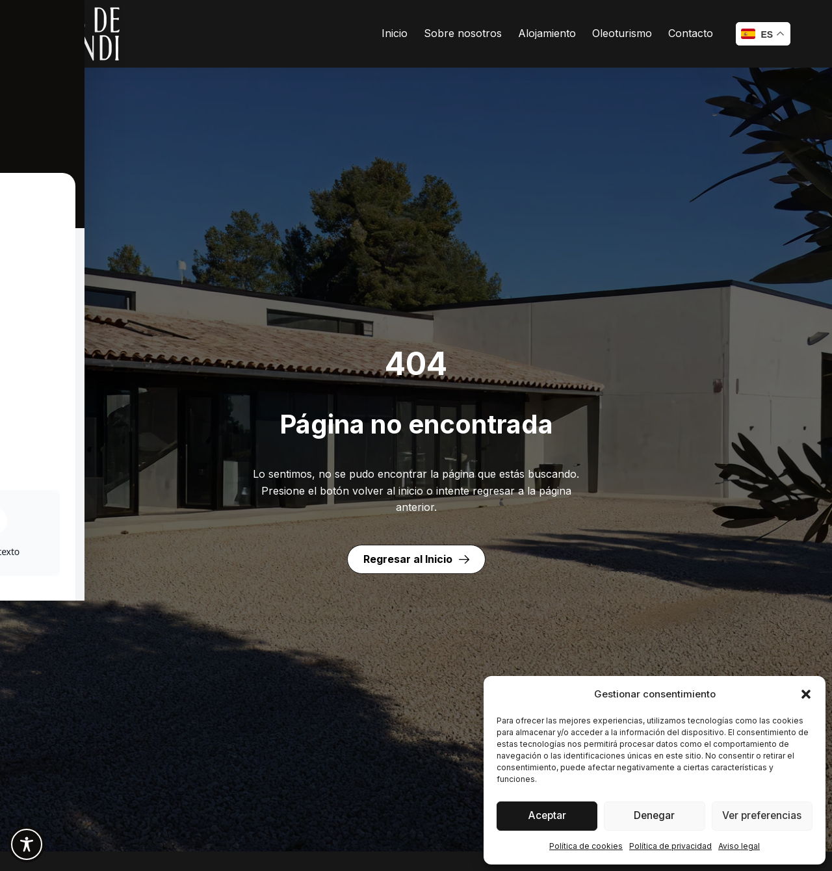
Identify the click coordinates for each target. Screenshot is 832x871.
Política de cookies (586, 846)
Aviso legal (739, 846)
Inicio (395, 33)
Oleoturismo (622, 33)
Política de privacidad (670, 846)
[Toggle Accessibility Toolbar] (27, 844)
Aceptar (547, 816)
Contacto (690, 33)
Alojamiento (547, 33)
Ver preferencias (761, 816)
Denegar (654, 816)
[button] (806, 694)
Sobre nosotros (463, 33)
